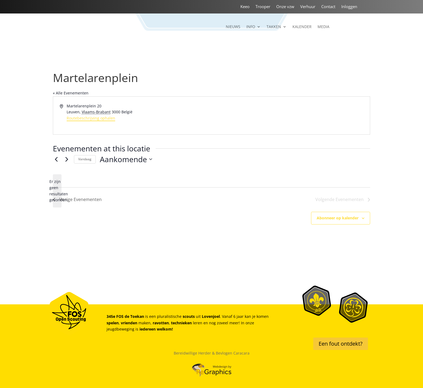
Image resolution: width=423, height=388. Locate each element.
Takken (274, 27)
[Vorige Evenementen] (56, 159)
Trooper (262, 7)
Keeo (245, 7)
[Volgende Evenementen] (66, 159)
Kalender (302, 27)
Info (250, 27)
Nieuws (233, 27)
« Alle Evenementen (70, 93)
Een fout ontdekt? (341, 343)
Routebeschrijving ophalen (91, 118)
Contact (328, 7)
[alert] (57, 190)
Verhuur (307, 7)
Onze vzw (285, 7)
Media (323, 27)
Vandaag (84, 159)
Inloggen (349, 7)
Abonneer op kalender (338, 217)
